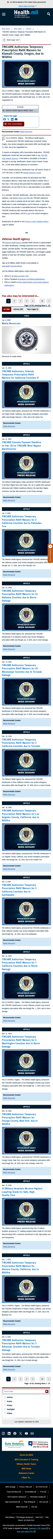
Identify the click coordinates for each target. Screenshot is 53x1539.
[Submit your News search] (46, 1391)
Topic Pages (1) (32, 309)
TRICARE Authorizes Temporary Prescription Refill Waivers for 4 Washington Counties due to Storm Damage (21, 1041)
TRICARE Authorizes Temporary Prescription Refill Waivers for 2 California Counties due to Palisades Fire (22, 521)
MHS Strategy (10, 1487)
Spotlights (11, 1409)
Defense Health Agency (13, 242)
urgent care (22, 198)
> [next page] (48, 301)
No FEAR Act (40, 1487)
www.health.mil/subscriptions (12, 266)
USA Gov (42, 1502)
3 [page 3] (20, 301)
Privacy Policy (24, 1487)
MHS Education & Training (26, 1459)
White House (20, 1507)
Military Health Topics (26, 1464)
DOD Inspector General (15, 1497)
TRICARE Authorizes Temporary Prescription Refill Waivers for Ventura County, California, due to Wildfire (20, 1267)
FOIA (42, 1492)
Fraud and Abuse (12, 1492)
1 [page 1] (8, 301)
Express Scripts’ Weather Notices (37, 221)
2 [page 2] (14, 301)
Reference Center (26, 1473)
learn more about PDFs (25, 1531)
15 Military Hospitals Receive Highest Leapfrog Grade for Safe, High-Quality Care (22, 1192)
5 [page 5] (32, 301)
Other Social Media (13, 124)
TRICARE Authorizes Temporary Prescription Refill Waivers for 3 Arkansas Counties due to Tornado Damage (21, 1345)
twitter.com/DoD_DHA (21, 276)
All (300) (7, 309)
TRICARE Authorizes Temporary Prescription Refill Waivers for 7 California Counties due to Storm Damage (20, 964)
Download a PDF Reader (37, 1528)
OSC (33, 1507)
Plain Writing (28, 1502)
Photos (9, 1405)
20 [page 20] (42, 301)
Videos (9, 1413)
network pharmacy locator (32, 173)
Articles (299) (18, 309)
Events (9, 1401)
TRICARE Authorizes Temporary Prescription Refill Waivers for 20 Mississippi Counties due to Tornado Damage (22, 670)
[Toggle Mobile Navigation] (4, 14)
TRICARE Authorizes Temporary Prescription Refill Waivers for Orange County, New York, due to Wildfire (20, 1119)
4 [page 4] (26, 301)
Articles (10, 1397)
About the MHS (26, 1455)
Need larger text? (11, 40)
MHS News (26, 1468)
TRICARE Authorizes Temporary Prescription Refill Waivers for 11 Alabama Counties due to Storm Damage (20, 595)
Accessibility (29, 1492)
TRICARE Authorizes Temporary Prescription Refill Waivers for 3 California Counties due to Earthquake (19, 889)
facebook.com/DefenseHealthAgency (32, 279)
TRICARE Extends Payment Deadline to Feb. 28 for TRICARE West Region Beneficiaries (21, 445)
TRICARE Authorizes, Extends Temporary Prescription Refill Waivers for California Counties (19, 374)
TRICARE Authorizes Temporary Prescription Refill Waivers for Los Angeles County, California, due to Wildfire (20, 815)
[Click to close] (50, 546)
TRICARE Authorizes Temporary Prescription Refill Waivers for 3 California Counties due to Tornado (21, 743)
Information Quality (36, 1497)
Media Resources (26, 131)
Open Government (11, 1502)
